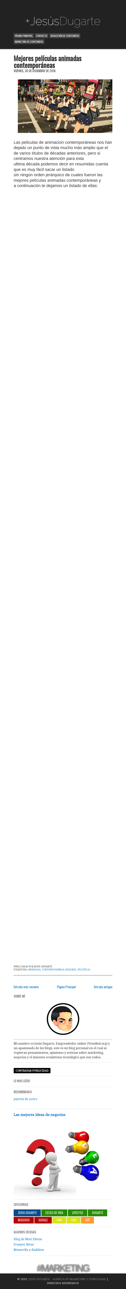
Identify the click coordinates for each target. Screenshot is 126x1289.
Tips (73, 1220)
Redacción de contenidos (64, 36)
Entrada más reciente (26, 987)
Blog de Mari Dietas (28, 1239)
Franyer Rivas (24, 1244)
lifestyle (77, 1212)
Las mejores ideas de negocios (39, 1115)
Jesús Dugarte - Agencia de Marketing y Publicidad (67, 1279)
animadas (34, 969)
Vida (59, 1220)
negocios (24, 1220)
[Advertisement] (63, 7)
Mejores (70, 969)
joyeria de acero (25, 1099)
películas (84, 969)
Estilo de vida (54, 1212)
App (87, 1220)
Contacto (41, 36)
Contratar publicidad (32, 1070)
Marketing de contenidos (29, 41)
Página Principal (24, 36)
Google (43, 1220)
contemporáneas (53, 969)
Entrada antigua (103, 987)
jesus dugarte (27, 1212)
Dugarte (97, 1212)
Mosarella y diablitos (29, 1250)
